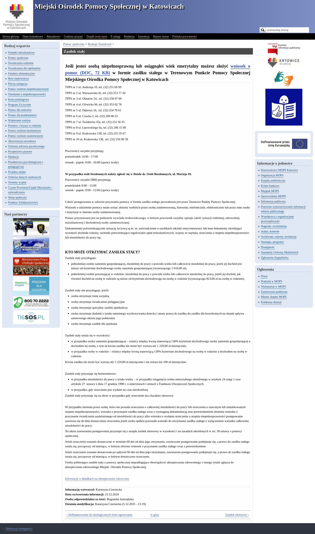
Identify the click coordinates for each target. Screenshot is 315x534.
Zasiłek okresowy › (237, 514)
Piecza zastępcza (17, 83)
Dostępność (267, 247)
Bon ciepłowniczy (18, 78)
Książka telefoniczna (273, 180)
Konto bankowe (270, 185)
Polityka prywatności (184, 36)
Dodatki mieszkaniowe (21, 52)
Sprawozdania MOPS (273, 196)
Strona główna (10, 36)
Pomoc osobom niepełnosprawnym (28, 89)
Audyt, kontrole (270, 231)
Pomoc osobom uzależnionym (25, 135)
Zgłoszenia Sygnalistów (275, 257)
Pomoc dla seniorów (20, 109)
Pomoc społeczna (18, 57)
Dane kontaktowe (33, 36)
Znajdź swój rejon (96, 36)
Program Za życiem (19, 104)
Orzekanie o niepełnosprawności (27, 94)
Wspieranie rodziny (19, 120)
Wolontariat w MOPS (273, 286)
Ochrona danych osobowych (24, 177)
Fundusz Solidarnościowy (23, 202)
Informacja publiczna (273, 201)
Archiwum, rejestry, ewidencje (278, 236)
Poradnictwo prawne (20, 151)
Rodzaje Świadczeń (99, 44)
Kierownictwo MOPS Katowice (279, 170)
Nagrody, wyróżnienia (274, 226)
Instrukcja (144, 36)
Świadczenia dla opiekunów (24, 68)
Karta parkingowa (18, 99)
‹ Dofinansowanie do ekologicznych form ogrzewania (99, 514)
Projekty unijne (17, 171)
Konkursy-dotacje (271, 302)
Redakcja (129, 36)
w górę (154, 514)
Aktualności (53, 36)
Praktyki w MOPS (271, 281)
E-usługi (116, 36)
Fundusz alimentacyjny (21, 73)
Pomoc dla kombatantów (22, 115)
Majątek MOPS (270, 191)
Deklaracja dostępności (18, 528)
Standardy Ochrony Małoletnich (279, 252)
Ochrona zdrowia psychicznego (26, 146)
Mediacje (13, 156)
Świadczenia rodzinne (21, 63)
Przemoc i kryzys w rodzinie (24, 125)
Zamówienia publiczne (274, 291)
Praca (264, 276)
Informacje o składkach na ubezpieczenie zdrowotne (97, 478)
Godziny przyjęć (73, 36)
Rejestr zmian (161, 36)
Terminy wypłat (17, 182)
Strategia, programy (272, 241)
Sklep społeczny (17, 197)
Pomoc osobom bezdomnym (24, 130)
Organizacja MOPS (272, 175)
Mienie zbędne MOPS (274, 296)
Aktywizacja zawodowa (22, 141)
